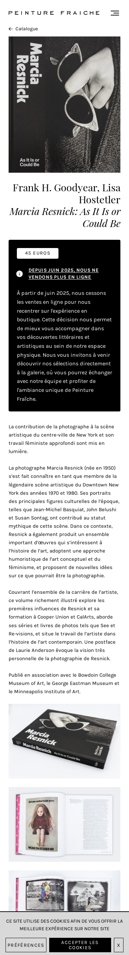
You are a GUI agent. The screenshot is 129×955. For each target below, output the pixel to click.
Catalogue (23, 28)
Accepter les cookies (79, 945)
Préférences (26, 945)
